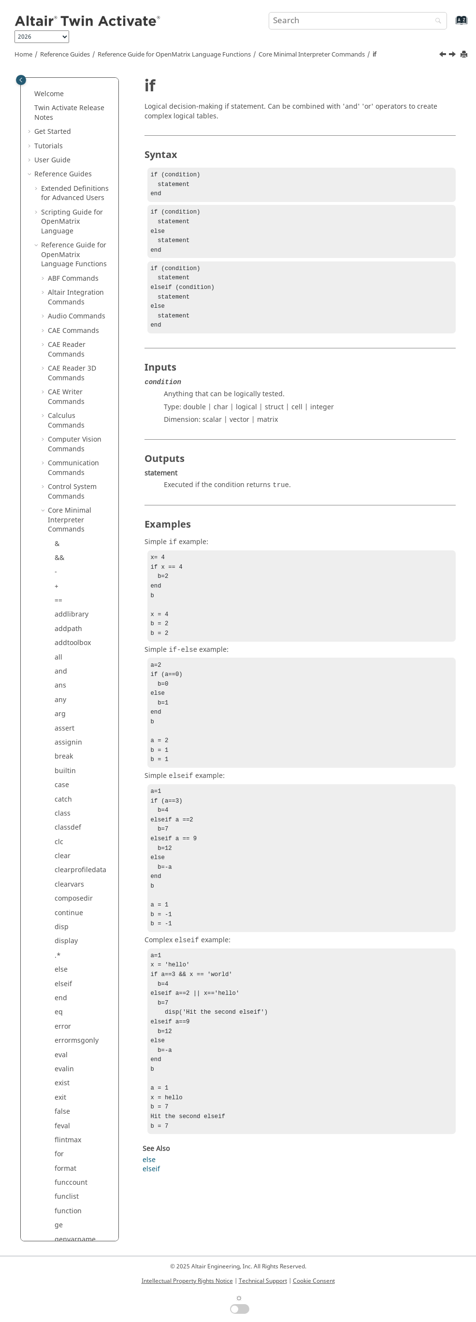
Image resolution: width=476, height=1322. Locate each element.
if (374, 54)
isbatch (66, 282)
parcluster (71, 964)
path (62, 978)
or (58, 922)
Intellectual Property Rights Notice (187, 1281)
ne (59, 837)
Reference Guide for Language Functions (174, 54)
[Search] (435, 21)
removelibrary (77, 1191)
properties (71, 1092)
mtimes (67, 709)
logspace (69, 538)
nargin (65, 766)
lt (57, 552)
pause (64, 993)
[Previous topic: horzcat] (443, 55)
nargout (68, 794)
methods (69, 595)
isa (59, 268)
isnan (63, 339)
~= (58, 893)
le (57, 453)
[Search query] (358, 20)
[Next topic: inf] (453, 55)
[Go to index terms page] (451, 25)
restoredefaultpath (83, 1211)
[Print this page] (465, 54)
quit (61, 1120)
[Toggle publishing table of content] (21, 80)
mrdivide (69, 695)
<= (58, 510)
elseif (151, 1236)
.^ (57, 1064)
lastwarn (69, 424)
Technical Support (263, 1281)
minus (65, 609)
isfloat (64, 297)
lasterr (65, 410)
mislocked (71, 623)
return (65, 1229)
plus (62, 1021)
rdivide (66, 1149)
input (63, 240)
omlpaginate (75, 907)
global (65, 126)
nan (61, 751)
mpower (68, 666)
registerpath (75, 1163)
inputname (72, 254)
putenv (66, 1106)
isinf (62, 311)
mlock (64, 652)
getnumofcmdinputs (83, 93)
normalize (71, 851)
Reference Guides (65, 54)
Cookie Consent (314, 1281)
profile (65, 1078)
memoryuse (74, 566)
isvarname (71, 382)
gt (58, 169)
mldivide (69, 637)
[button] (51, 89)
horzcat (67, 197)
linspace (68, 524)
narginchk (71, 780)
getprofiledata (78, 112)
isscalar (67, 368)
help (62, 183)
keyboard (70, 396)
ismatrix (68, 325)
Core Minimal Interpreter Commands (312, 54)
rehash (66, 1177)
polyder (67, 1035)
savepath (69, 950)
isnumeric (71, 353)
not (60, 865)
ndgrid (66, 822)
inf (59, 226)
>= (58, 155)
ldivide (65, 439)
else (149, 1226)
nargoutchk (73, 808)
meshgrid (70, 580)
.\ (57, 481)
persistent (71, 1007)
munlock (68, 737)
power (65, 1049)
